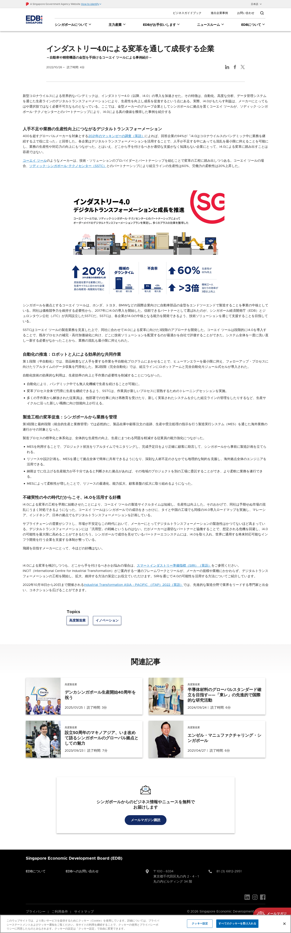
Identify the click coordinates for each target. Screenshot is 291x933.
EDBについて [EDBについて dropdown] (253, 24)
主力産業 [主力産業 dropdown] (117, 24)
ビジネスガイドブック (187, 13)
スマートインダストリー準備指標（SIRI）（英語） (174, 559)
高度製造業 (77, 614)
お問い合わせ (245, 13)
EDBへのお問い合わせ (82, 865)
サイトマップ (84, 906)
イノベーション (107, 614)
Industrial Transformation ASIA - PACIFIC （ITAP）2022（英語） (133, 579)
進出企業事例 (219, 13)
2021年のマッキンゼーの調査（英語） (116, 130)
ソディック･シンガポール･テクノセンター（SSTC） (67, 160)
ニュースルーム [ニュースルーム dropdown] (210, 24)
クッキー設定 (200, 923)
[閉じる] (284, 923)
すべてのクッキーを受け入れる (237, 923)
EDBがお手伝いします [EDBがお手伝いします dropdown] (161, 24)
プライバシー (35, 906)
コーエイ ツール (35, 155)
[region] (145, 924)
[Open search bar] (261, 13)
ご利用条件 (60, 906)
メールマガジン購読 (145, 814)
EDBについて (36, 865)
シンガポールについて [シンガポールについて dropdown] (73, 24)
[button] (91, 4)
